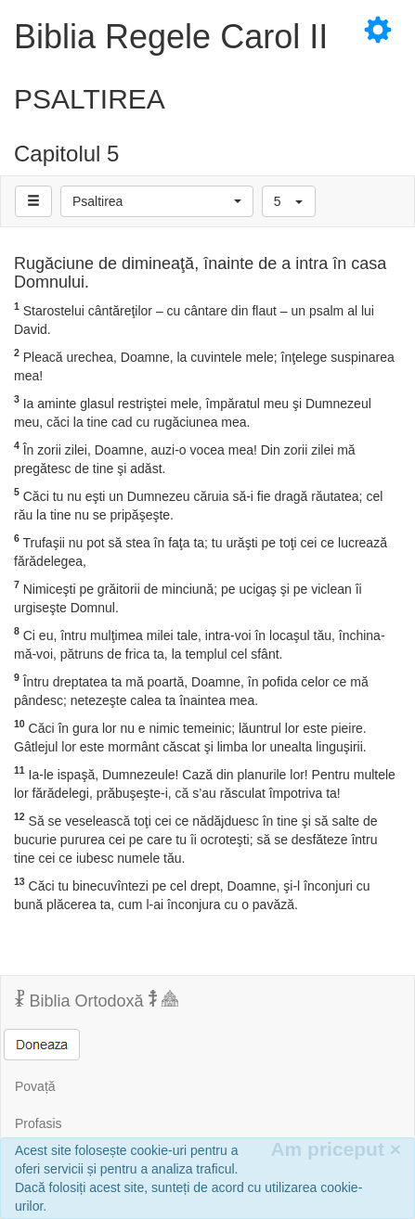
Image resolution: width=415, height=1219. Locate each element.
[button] (156, 201)
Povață (35, 1086)
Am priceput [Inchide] (335, 1149)
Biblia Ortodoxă (96, 1000)
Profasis (38, 1123)
